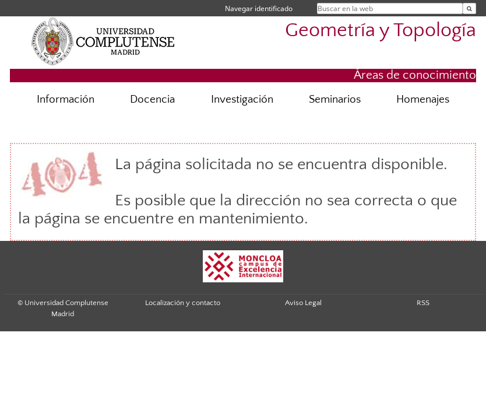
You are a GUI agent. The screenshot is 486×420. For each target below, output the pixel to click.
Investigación (242, 99)
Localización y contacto (182, 303)
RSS (423, 303)
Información (65, 99)
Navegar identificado (259, 8)
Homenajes (422, 99)
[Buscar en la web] (469, 8)
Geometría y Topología (380, 30)
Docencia (152, 99)
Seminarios (335, 99)
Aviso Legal (303, 303)
